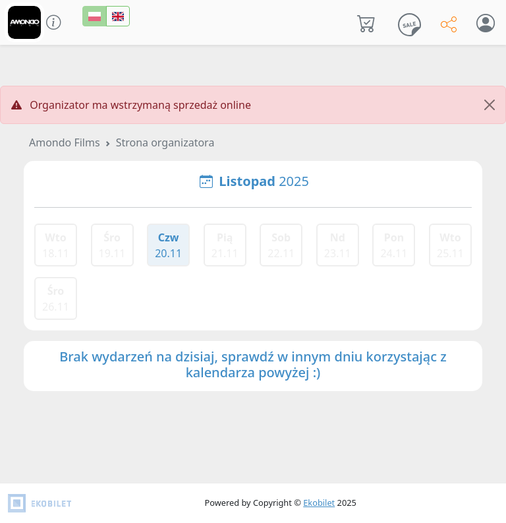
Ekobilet (319, 502)
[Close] (489, 104)
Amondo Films (64, 142)
